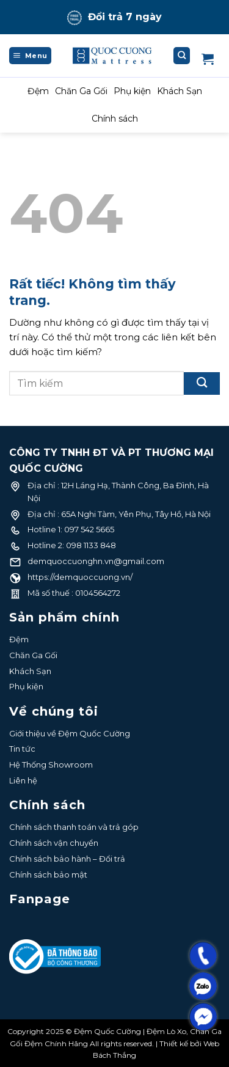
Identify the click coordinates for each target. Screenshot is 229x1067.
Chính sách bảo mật (48, 874)
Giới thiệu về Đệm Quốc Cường (69, 733)
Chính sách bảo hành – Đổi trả (67, 859)
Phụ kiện (132, 91)
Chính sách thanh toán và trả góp (74, 827)
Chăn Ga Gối (81, 91)
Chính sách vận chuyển (53, 843)
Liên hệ (23, 780)
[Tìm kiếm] (182, 55)
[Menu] (30, 55)
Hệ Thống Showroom (51, 764)
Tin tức (22, 749)
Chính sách (115, 118)
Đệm (38, 91)
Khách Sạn (179, 91)
